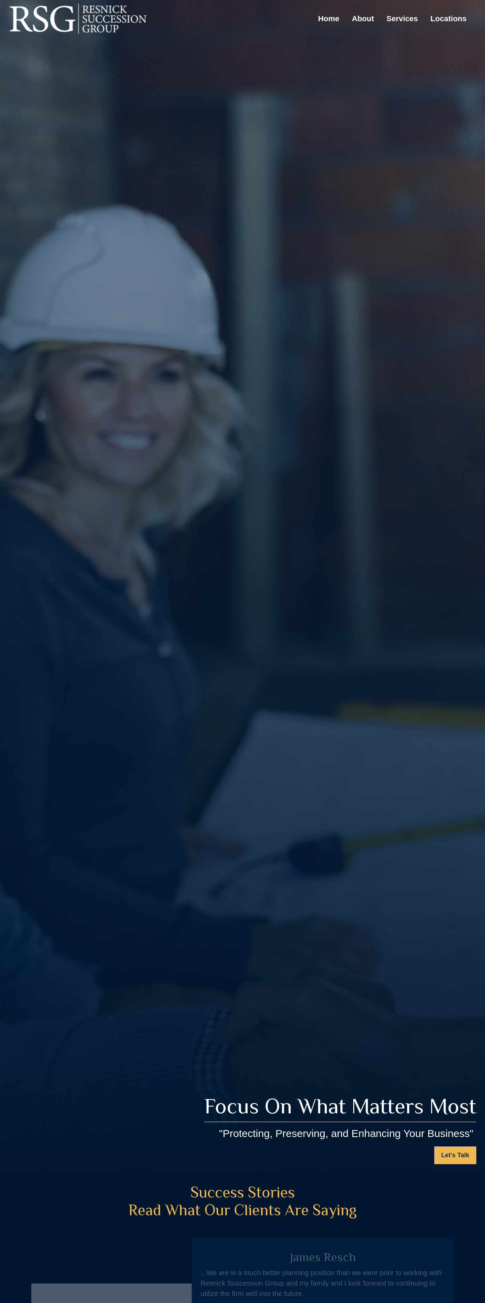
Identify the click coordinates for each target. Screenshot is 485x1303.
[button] (328, 18)
